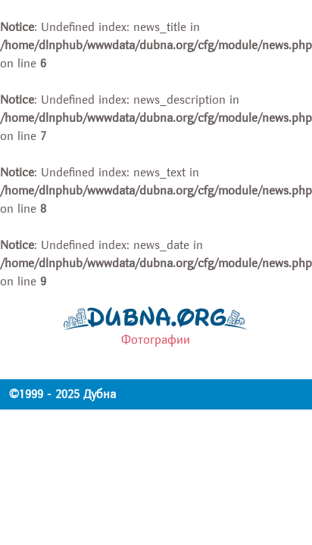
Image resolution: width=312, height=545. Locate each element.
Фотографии (155, 339)
